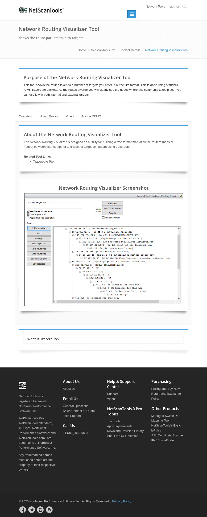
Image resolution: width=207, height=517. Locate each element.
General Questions (75, 406)
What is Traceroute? (43, 339)
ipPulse (156, 430)
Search (178, 6)
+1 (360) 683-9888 (75, 433)
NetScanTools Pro (103, 50)
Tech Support (72, 416)
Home (82, 50)
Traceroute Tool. (44, 161)
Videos (111, 399)
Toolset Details (130, 50)
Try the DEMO (91, 116)
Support (112, 394)
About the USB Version (122, 436)
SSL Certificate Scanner (167, 435)
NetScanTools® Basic (166, 425)
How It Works (49, 116)
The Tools (113, 421)
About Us (69, 388)
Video (70, 116)
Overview (25, 116)
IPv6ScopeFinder (163, 440)
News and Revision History (125, 431)
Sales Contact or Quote (79, 411)
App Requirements (119, 426)
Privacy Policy (121, 501)
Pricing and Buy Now (165, 388)
